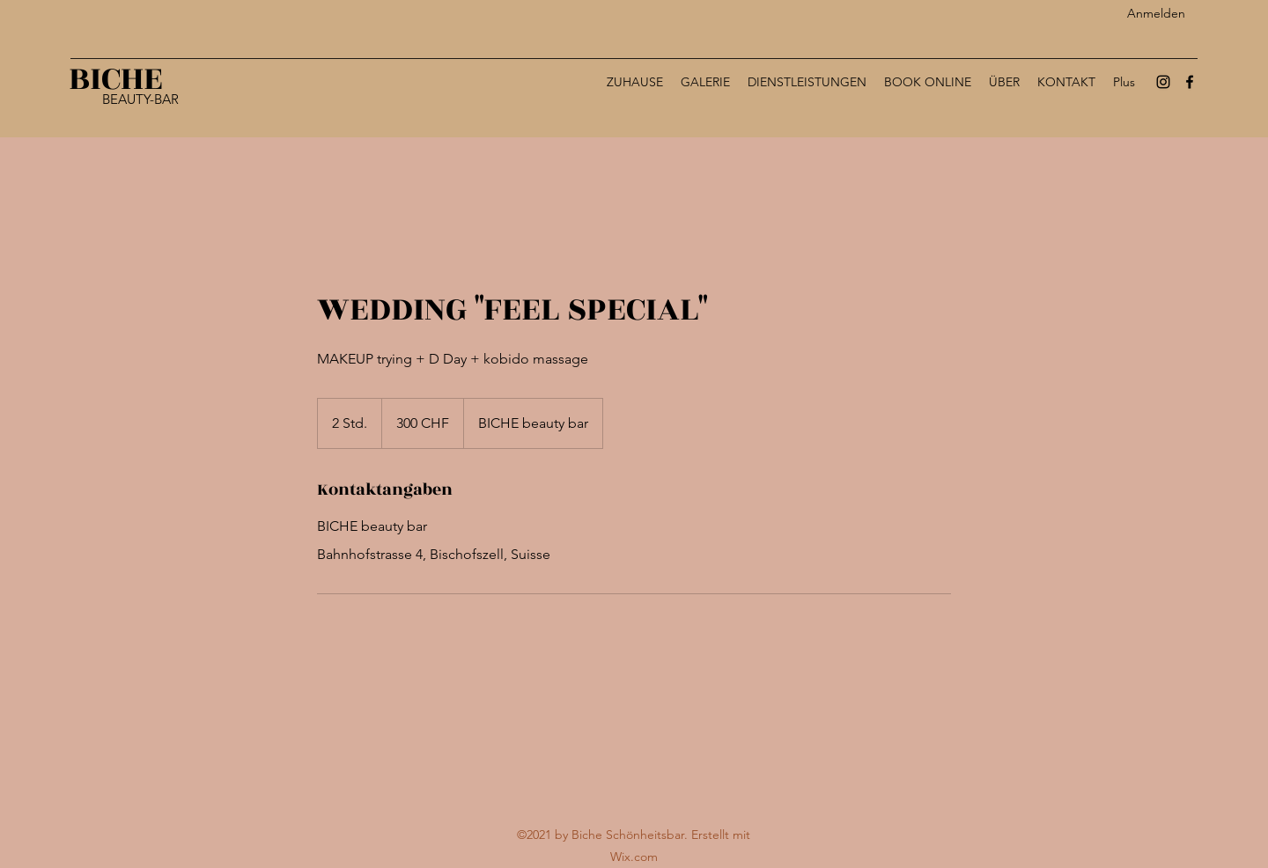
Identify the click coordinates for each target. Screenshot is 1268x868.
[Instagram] (1163, 82)
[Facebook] (1189, 82)
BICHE (116, 79)
